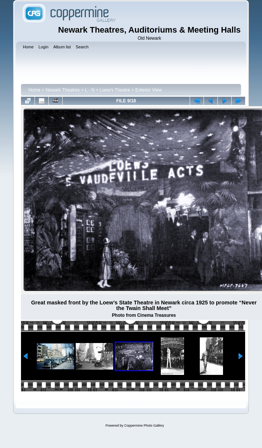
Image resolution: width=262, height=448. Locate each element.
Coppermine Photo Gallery (144, 425)
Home (34, 90)
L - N (89, 90)
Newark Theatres (63, 90)
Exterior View (148, 90)
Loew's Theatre (115, 90)
